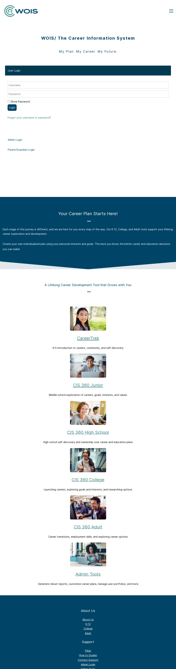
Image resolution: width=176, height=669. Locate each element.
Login (12, 107)
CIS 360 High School (88, 432)
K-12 (88, 624)
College (88, 628)
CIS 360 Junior (88, 385)
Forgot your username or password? (29, 117)
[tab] (88, 70)
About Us (88, 619)
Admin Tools (88, 574)
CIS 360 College (88, 479)
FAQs (88, 650)
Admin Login (88, 664)
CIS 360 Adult (88, 527)
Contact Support (88, 659)
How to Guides (88, 655)
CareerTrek (88, 338)
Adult (88, 633)
